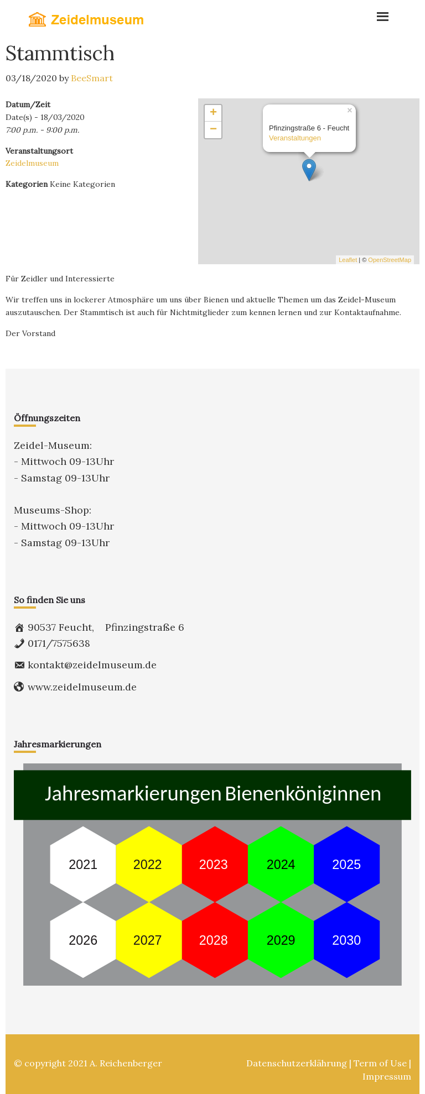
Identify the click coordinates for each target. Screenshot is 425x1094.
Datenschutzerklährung (296, 1063)
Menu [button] (343, 14)
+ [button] (213, 113)
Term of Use (380, 1063)
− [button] (213, 130)
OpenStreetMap (389, 260)
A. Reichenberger (126, 1063)
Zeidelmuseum (32, 163)
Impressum (386, 1076)
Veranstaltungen (295, 138)
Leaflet (348, 260)
